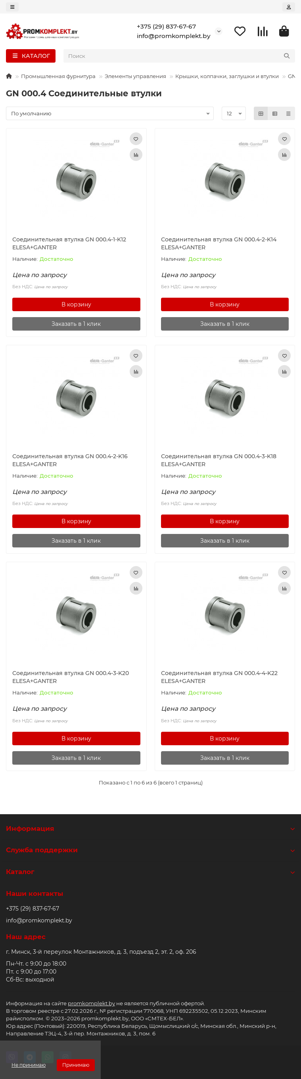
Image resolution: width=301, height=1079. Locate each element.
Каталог (150, 872)
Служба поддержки (150, 850)
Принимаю (75, 1065)
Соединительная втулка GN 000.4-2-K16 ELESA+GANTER (70, 460)
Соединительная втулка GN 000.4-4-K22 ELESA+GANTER (219, 677)
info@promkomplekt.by (174, 36)
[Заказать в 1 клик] (76, 324)
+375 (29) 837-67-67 (166, 26)
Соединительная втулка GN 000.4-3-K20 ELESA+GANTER (70, 677)
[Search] (179, 56)
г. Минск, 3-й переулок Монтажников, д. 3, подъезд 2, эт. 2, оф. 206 (101, 951)
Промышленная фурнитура (58, 76)
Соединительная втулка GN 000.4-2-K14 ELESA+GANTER (218, 243)
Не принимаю (29, 1065)
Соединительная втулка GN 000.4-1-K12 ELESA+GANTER (69, 243)
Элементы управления (135, 76)
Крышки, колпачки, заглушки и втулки (227, 76)
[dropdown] (12, 6)
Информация (150, 828)
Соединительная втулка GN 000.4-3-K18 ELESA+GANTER (218, 460)
